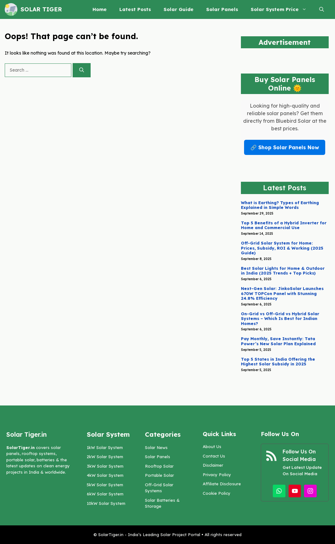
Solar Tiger (41, 9)
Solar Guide (179, 9)
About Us (212, 446)
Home (100, 9)
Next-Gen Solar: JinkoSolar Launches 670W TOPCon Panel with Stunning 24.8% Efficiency (282, 293)
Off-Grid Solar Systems (159, 488)
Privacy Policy (217, 474)
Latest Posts (135, 9)
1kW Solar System (105, 447)
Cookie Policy (216, 493)
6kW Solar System (105, 493)
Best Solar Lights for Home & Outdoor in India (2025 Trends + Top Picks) (283, 271)
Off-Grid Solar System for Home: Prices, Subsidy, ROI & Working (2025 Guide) (282, 247)
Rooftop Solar (159, 466)
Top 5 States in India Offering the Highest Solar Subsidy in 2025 (278, 362)
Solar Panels (222, 9)
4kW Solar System (105, 475)
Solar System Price (282, 9)
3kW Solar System (105, 466)
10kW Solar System (106, 503)
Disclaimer (213, 465)
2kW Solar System (105, 456)
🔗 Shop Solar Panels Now (284, 147)
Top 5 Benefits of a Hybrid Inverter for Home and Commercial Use (283, 225)
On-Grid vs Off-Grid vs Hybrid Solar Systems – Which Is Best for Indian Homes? (280, 318)
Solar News (156, 447)
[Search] (82, 70)
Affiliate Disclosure (222, 483)
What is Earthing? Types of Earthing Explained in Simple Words (280, 205)
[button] (321, 9)
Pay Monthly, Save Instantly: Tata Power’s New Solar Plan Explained (278, 341)
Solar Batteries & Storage (162, 503)
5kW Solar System (105, 484)
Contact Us (214, 455)
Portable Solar (159, 475)
